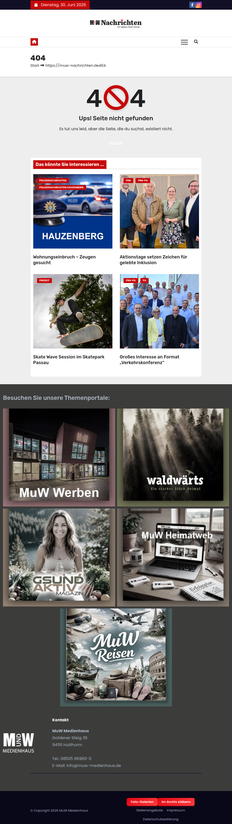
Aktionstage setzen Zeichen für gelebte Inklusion (153, 259)
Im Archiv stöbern (176, 801)
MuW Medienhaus (73, 810)
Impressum (176, 810)
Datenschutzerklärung (160, 819)
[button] (196, 41)
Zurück (116, 143)
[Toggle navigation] (184, 42)
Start (35, 65)
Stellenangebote (149, 810)
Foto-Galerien (142, 801)
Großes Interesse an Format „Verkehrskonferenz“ (149, 359)
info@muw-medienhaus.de (93, 765)
